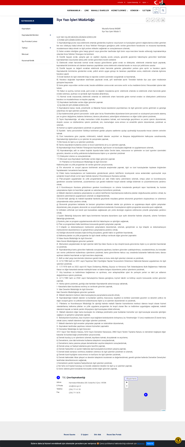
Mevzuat (25, 54)
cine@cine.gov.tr (75, 386)
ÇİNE (86, 11)
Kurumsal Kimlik (28, 61)
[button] (158, 20)
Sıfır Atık (97, 435)
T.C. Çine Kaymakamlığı (73, 377)
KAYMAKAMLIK (27, 21)
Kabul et (150, 444)
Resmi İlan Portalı (114, 435)
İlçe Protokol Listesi (29, 41)
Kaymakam (26, 29)
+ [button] (126, 382)
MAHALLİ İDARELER (100, 11)
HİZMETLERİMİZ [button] (118, 11)
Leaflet (163, 410)
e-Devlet (120, 2)
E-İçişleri (84, 435)
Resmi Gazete (69, 435)
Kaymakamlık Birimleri (30, 35)
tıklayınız (140, 443)
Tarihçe (24, 48)
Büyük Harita (132, 379)
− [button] (126, 386)
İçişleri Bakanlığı (132, 2)
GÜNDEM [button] (134, 11)
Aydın (144, 2)
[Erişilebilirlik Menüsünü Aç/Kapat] (178, 440)
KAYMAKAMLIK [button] (73, 11)
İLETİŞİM (147, 11)
